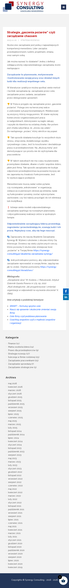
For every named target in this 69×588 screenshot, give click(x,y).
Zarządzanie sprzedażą (19, 364)
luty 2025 (12, 427)
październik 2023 (16, 451)
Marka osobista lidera (18, 347)
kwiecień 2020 (15, 564)
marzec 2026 (14, 390)
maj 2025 (12, 421)
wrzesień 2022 (15, 479)
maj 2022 (12, 489)
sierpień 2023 (14, 455)
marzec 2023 (14, 462)
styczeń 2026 (15, 393)
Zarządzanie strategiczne (20, 367)
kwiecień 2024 (15, 441)
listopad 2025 (15, 400)
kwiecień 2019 (15, 567)
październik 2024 (16, 434)
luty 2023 (12, 465)
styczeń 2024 (15, 444)
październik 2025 (16, 404)
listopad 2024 (15, 431)
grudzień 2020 (15, 543)
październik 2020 (16, 550)
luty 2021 (12, 536)
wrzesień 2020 (15, 553)
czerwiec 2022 (15, 485)
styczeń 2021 (14, 540)
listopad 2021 (14, 506)
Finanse (12, 343)
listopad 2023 (14, 448)
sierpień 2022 (14, 482)
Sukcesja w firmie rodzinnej (21, 357)
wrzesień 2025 (15, 407)
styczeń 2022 (15, 502)
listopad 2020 (15, 547)
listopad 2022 (14, 475)
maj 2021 (12, 526)
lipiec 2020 (13, 560)
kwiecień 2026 (15, 387)
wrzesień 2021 (15, 513)
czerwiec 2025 (15, 417)
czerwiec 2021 (15, 523)
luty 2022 (12, 499)
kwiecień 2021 (15, 530)
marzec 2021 (14, 533)
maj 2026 (12, 383)
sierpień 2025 (15, 410)
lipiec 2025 (13, 414)
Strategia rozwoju (30, 40)
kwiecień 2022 (15, 492)
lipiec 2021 (13, 519)
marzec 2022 (14, 496)
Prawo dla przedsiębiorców (21, 350)
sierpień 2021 (14, 516)
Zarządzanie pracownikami (21, 360)
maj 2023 (12, 458)
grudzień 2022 (15, 472)
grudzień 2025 (15, 397)
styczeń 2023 (15, 468)
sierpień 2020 (15, 557)
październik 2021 (16, 509)
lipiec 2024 (13, 438)
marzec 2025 (14, 424)
